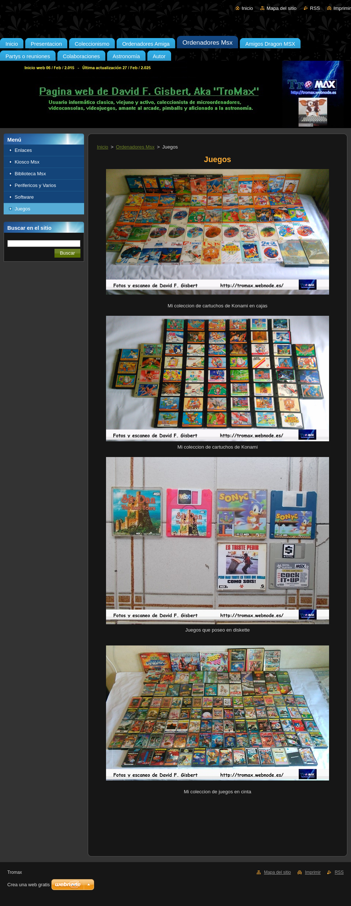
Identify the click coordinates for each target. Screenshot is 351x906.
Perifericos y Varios (35, 185)
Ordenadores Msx (135, 147)
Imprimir (342, 8)
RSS (315, 8)
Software (24, 197)
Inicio (247, 8)
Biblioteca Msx (30, 173)
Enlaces (23, 150)
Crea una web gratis (28, 884)
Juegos (22, 208)
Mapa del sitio (282, 8)
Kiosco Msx (27, 162)
